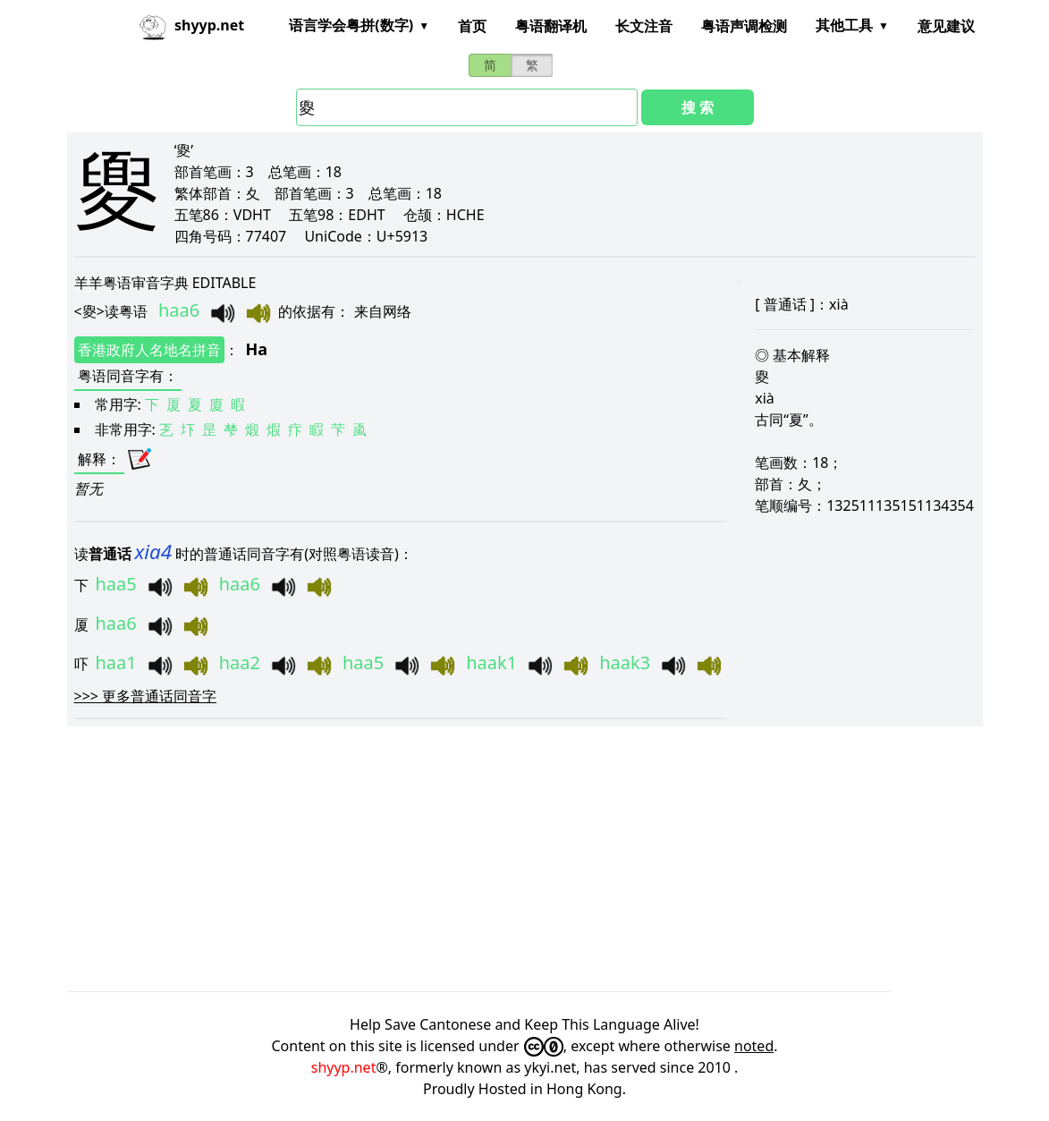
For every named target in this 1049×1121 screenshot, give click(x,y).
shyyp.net (343, 1067)
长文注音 (644, 26)
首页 (472, 26)
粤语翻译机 (551, 26)
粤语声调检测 (744, 26)
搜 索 (697, 107)
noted (754, 1046)
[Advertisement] (525, 859)
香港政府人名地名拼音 (149, 350)
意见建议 (946, 26)
